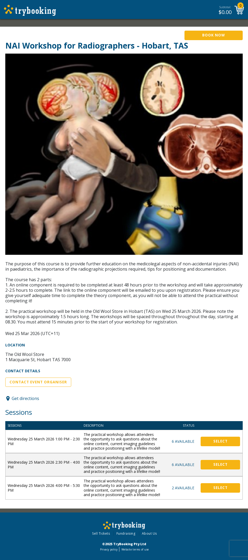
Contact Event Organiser (38, 382)
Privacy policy (109, 549)
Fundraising (126, 533)
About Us (149, 533)
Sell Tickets (101, 533)
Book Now (213, 35)
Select (220, 441)
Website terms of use (135, 549)
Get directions (25, 398)
